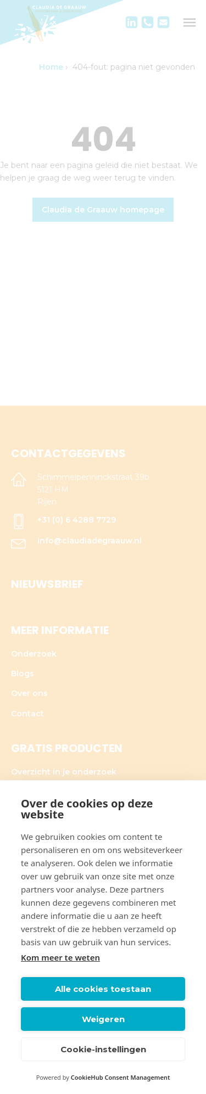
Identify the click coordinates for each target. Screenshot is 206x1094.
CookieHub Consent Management (120, 1077)
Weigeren (103, 1019)
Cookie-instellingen (103, 1049)
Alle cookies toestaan (103, 989)
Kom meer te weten (60, 957)
